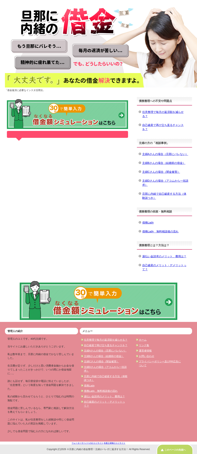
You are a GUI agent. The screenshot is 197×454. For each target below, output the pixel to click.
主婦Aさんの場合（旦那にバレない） (165, 154)
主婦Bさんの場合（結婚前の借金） (163, 162)
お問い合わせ (146, 356)
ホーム (143, 339)
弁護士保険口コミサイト (114, 443)
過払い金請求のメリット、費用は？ (164, 256)
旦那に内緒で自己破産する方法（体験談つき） (164, 195)
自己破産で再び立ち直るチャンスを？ (163, 127)
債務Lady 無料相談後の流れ (160, 231)
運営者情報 (145, 350)
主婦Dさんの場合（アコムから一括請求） (165, 182)
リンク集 (144, 345)
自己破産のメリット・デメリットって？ (164, 267)
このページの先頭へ (175, 449)
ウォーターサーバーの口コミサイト (87, 443)
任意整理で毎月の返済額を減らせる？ (163, 114)
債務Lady (148, 222)
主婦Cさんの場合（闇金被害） (161, 171)
